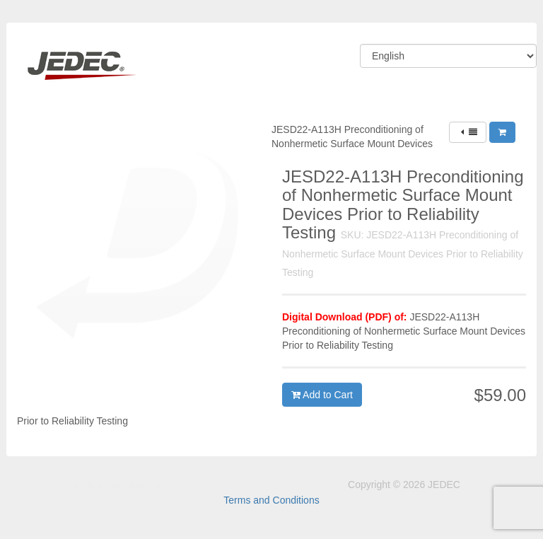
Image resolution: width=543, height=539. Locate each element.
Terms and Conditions (271, 500)
